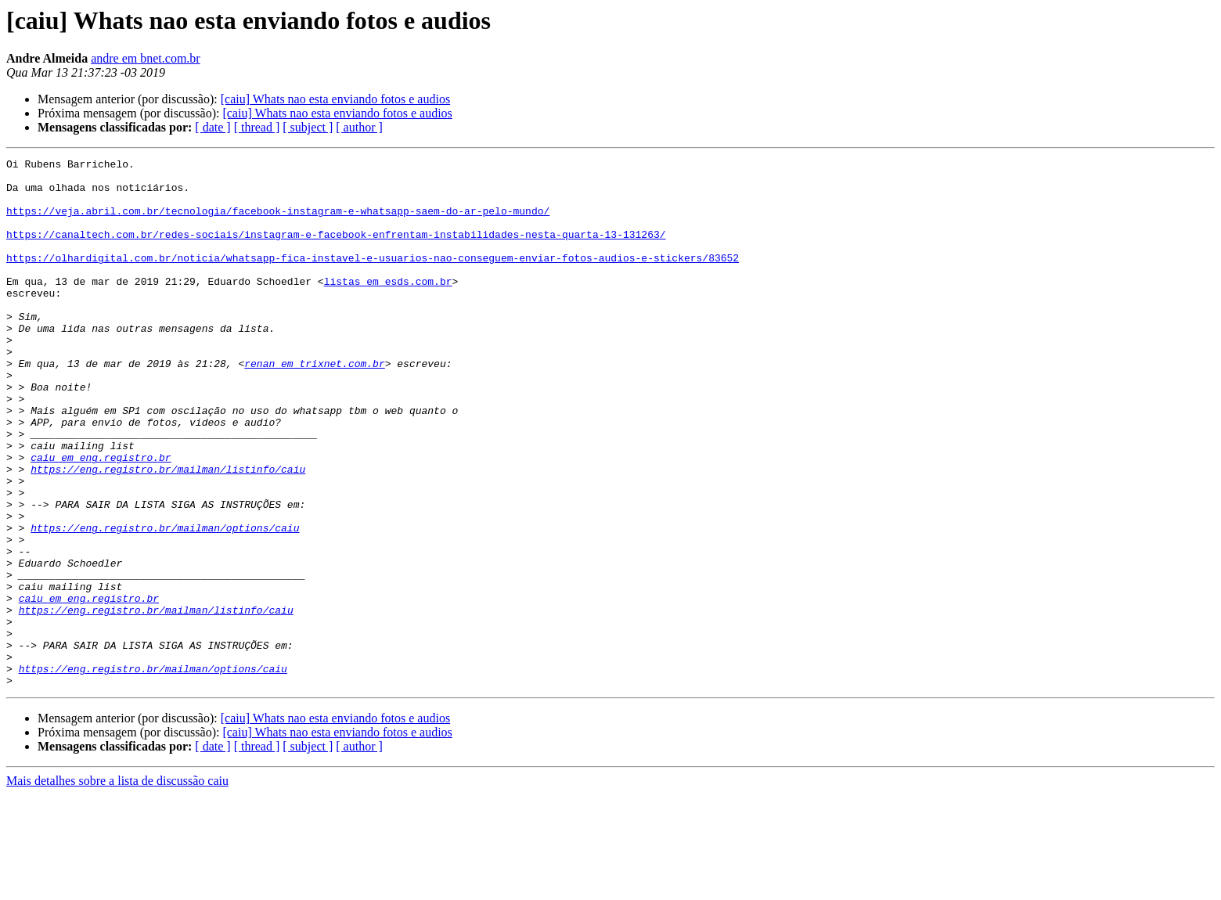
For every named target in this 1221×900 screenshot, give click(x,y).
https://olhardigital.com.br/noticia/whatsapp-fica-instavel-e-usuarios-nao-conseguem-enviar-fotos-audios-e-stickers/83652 (372, 279)
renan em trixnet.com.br (314, 405)
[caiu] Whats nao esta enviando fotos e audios (335, 99)
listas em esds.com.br (388, 307)
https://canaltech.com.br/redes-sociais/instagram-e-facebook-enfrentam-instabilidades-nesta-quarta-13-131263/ (335, 250)
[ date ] (212, 127)
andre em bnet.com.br (145, 58)
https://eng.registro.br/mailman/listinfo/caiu (168, 532)
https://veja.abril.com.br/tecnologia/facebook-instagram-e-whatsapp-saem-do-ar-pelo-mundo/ (277, 222)
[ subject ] (308, 127)
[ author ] (359, 127)
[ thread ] (257, 127)
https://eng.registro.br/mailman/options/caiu (165, 603)
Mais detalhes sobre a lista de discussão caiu (117, 886)
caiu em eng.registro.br (101, 518)
